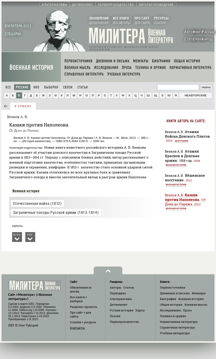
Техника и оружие (173, 316)
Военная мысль (196, 305)
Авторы (115, 287)
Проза (187, 310)
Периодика (118, 293)
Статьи (82, 87)
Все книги (78, 299)
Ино (36, 87)
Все (8, 87)
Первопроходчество (124, 322)
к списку (23, 106)
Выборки (51, 87)
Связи (68, 87)
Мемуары (199, 293)
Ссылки (83, 322)
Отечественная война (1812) (37, 203)
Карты (140, 310)
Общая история (171, 305)
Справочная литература (177, 327)
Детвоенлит (119, 305)
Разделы (83, 307)
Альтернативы (121, 299)
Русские (22, 87)
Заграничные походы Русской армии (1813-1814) (56, 212)
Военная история (31, 67)
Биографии (181, 140)
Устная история (121, 310)
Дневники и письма (175, 293)
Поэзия (115, 316)
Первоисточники (172, 287)
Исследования (170, 310)
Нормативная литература (179, 322)
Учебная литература (175, 333)
